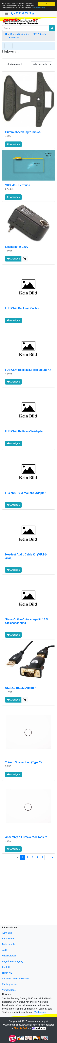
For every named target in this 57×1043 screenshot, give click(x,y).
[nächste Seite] (52, 857)
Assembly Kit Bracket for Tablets (26, 837)
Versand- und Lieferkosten (15, 978)
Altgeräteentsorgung (12, 961)
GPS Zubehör (39, 34)
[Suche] (25, 28)
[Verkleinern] (6, 13)
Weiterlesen (40, 1012)
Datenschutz (8, 944)
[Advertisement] (28, 895)
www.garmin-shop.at (13, 1024)
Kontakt (6, 967)
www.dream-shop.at (37, 1021)
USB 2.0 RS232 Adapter (20, 688)
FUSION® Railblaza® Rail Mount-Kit (28, 370)
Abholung (7, 932)
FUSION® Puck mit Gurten (22, 308)
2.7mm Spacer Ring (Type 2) (23, 762)
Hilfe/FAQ (7, 972)
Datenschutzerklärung (38, 8)
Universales (14, 37)
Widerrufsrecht (9, 955)
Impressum (8, 938)
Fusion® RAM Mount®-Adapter (25, 493)
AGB (4, 950)
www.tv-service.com (34, 1024)
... (47, 857)
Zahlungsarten (9, 984)
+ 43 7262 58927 (21, 13)
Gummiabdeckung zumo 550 (23, 132)
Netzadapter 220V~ (17, 246)
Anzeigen (13, 144)
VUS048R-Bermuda (17, 185)
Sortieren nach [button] (15, 64)
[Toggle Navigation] (8, 46)
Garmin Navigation (19, 34)
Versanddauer (9, 990)
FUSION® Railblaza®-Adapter (24, 431)
